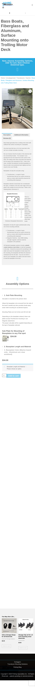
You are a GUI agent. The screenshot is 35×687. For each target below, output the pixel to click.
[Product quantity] (4, 375)
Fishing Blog (17, 667)
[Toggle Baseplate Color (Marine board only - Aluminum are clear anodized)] (17, 352)
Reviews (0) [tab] (7, 138)
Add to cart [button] (6, 646)
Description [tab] (7, 135)
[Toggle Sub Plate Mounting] (12, 295)
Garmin (28, 78)
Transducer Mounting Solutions (17, 664)
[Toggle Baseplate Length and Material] (16, 346)
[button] (32, 5)
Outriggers (17, 662)
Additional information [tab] (21, 135)
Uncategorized (10, 78)
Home (3, 78)
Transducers (21, 78)
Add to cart (13, 376)
